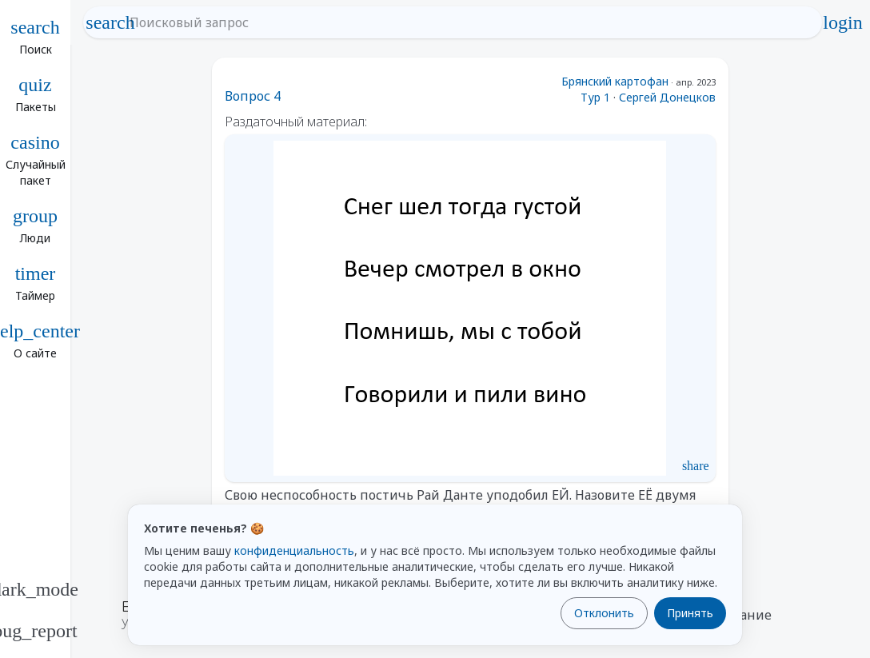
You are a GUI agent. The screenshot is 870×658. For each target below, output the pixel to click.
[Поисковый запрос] (467, 22)
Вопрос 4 (253, 96)
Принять (690, 612)
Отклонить (604, 612)
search (110, 22)
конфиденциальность (294, 550)
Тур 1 (595, 97)
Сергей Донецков (667, 97)
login (842, 22)
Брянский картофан (614, 81)
